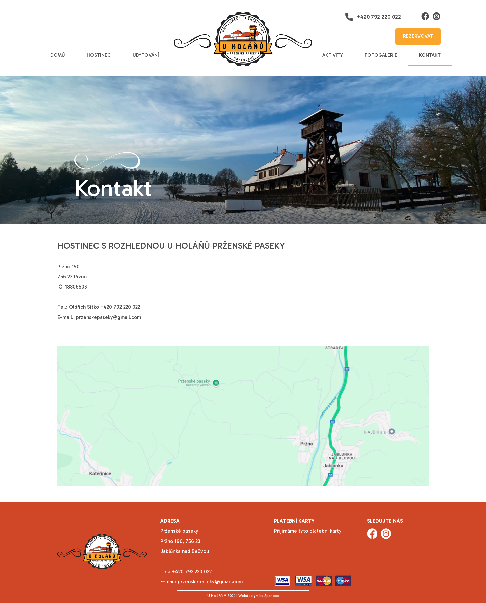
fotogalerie (380, 55)
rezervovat (418, 36)
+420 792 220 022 (373, 17)
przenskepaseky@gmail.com (108, 317)
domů (57, 55)
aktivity (332, 55)
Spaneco (271, 596)
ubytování (146, 55)
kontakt (430, 55)
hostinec (99, 55)
